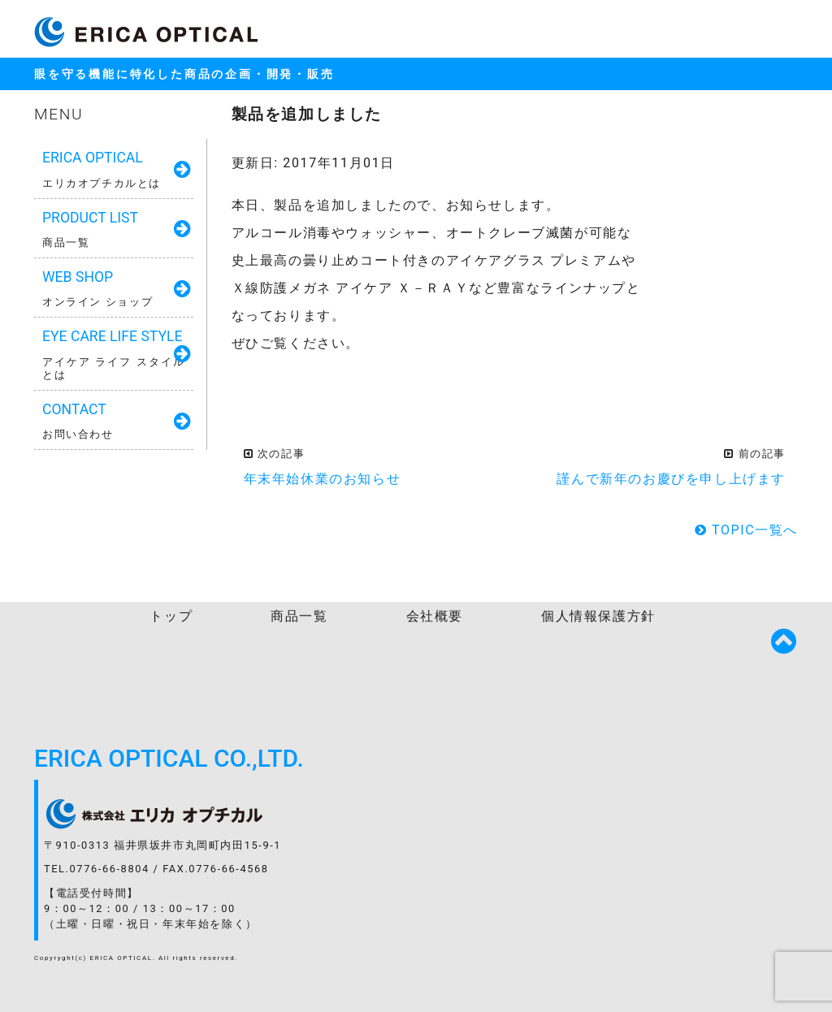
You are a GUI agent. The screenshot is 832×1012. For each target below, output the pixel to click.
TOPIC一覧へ (746, 530)
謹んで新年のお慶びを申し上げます (671, 479)
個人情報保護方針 (598, 616)
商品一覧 (299, 616)
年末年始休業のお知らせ (322, 479)
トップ (171, 616)
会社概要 (434, 616)
